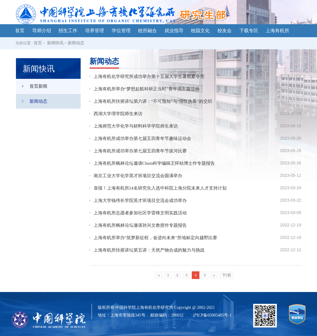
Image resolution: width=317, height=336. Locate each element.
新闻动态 (76, 43)
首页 (20, 30)
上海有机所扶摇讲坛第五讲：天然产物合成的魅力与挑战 (149, 250)
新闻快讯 (55, 43)
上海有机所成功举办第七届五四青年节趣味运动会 (142, 138)
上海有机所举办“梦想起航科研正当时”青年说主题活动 (146, 89)
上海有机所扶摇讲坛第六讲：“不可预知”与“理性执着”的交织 (153, 101)
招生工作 (67, 30)
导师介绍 (41, 30)
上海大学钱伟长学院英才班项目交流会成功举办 (140, 200)
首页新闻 (31, 86)
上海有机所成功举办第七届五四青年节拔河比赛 (140, 151)
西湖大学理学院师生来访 (118, 113)
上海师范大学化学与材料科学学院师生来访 (136, 126)
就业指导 (174, 30)
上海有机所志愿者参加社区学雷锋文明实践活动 (140, 213)
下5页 (226, 275)
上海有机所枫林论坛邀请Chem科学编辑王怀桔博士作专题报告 (154, 163)
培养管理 (94, 30)
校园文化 (200, 30)
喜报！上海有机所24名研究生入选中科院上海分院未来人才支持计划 (160, 188)
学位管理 (121, 30)
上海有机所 (277, 30)
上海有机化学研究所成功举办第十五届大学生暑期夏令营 (149, 76)
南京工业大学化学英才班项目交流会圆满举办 (138, 175)
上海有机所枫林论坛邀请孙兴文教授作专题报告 (140, 225)
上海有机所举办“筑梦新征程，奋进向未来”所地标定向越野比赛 (155, 237)
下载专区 (248, 30)
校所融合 (147, 30)
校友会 (224, 30)
